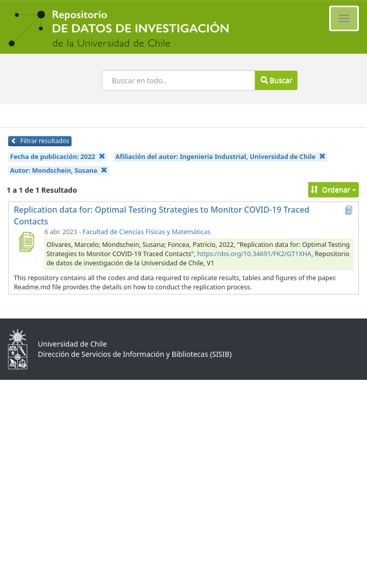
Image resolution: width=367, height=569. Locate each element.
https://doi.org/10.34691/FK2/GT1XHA (254, 253)
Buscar (276, 80)
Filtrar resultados (40, 140)
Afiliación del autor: (221, 156)
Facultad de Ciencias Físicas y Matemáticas (147, 231)
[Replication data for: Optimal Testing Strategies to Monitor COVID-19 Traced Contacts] (26, 242)
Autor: (58, 170)
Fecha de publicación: (57, 156)
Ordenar (333, 189)
